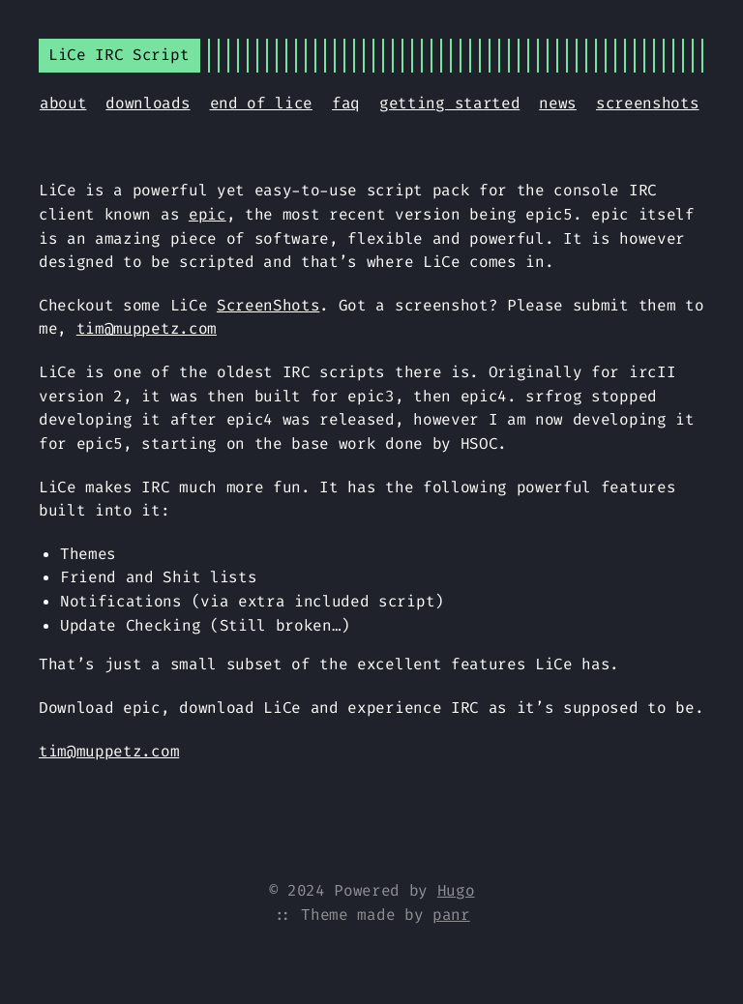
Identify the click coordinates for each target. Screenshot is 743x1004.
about (63, 103)
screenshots (647, 103)
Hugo (456, 890)
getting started (449, 103)
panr (451, 914)
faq (346, 103)
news (558, 103)
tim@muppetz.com (146, 328)
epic (207, 214)
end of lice (261, 103)
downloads (147, 103)
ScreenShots (268, 305)
